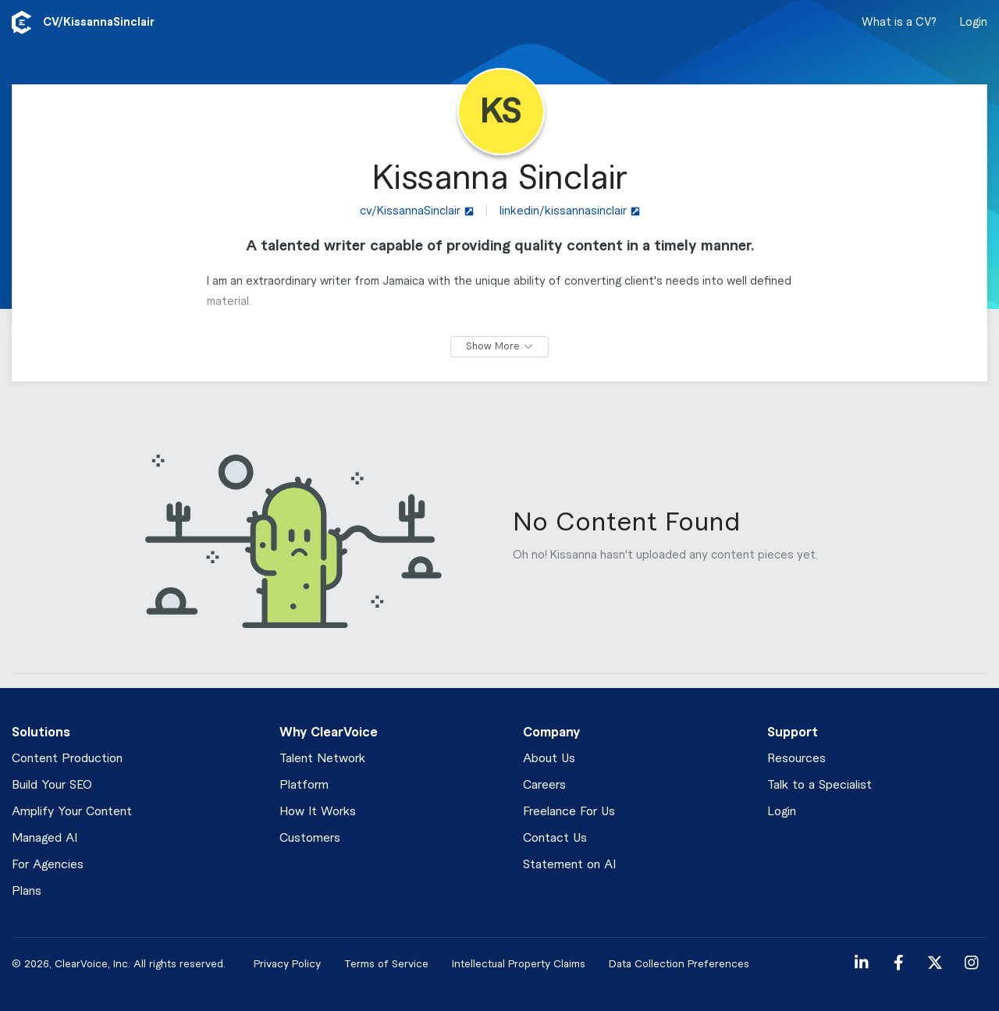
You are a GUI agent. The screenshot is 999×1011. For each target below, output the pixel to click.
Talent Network (322, 758)
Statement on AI (569, 865)
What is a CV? (899, 22)
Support (792, 732)
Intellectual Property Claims (518, 964)
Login (973, 22)
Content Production (67, 758)
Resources (796, 758)
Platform (304, 785)
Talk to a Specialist (819, 785)
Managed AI (44, 838)
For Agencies (48, 865)
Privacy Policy (287, 964)
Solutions (41, 732)
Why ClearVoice (328, 732)
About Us (549, 758)
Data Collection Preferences (679, 964)
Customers (309, 838)
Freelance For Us (569, 812)
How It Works (317, 812)
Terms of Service (386, 964)
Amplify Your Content (72, 812)
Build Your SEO (52, 785)
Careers (544, 785)
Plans (26, 891)
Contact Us (555, 838)
